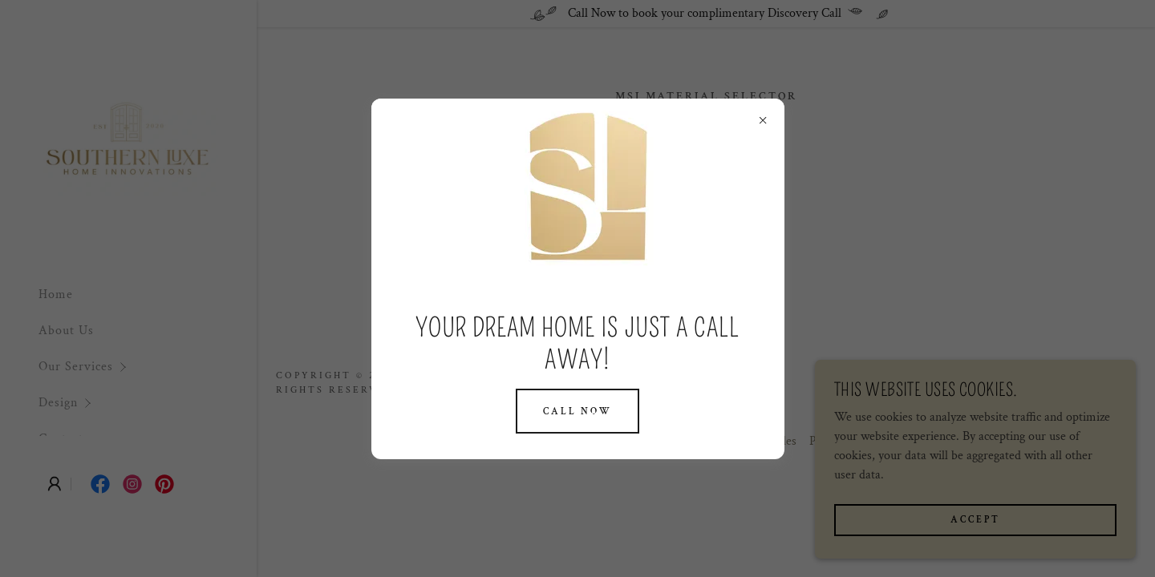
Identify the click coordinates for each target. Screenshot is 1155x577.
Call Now (577, 412)
